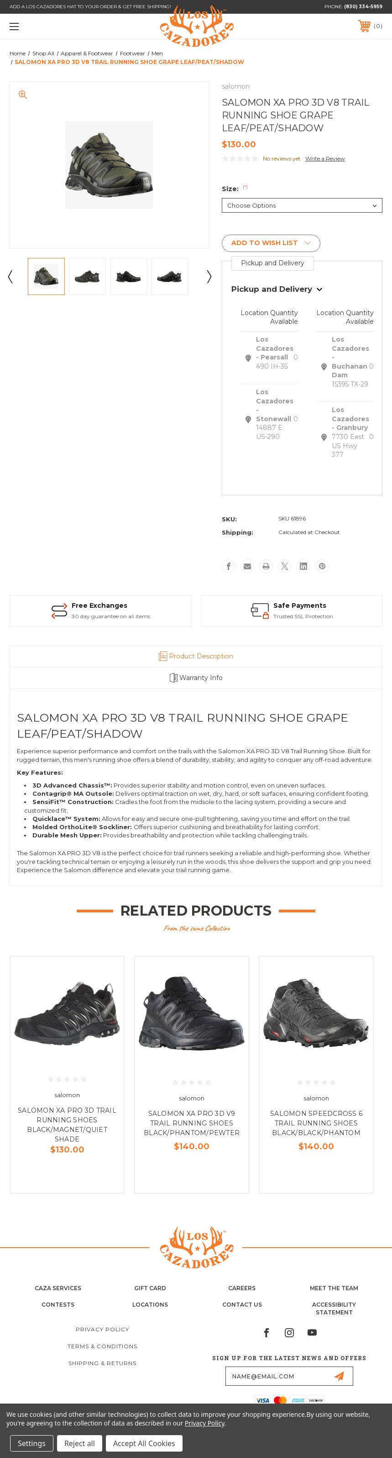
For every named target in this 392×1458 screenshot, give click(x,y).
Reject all (79, 1443)
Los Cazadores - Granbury (350, 419)
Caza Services (58, 1288)
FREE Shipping (115, 605)
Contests (58, 1304)
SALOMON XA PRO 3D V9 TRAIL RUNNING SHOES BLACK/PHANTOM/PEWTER (192, 1123)
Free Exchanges (291, 605)
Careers (242, 1288)
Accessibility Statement (334, 1308)
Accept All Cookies (144, 1443)
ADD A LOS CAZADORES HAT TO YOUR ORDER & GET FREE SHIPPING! (90, 7)
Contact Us (242, 1304)
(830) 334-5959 (363, 7)
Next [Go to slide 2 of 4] (209, 276)
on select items (109, 616)
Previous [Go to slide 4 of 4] (9, 276)
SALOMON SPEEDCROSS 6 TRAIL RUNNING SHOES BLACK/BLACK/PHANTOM (316, 1123)
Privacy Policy (102, 1329)
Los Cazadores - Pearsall (274, 348)
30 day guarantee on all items (302, 616)
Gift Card (150, 1288)
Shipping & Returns (102, 1363)
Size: (235, 189)
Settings (32, 1443)
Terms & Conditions (102, 1346)
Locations (150, 1304)
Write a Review (325, 158)
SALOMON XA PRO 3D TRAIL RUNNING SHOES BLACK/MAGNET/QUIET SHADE (67, 1124)
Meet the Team (334, 1288)
